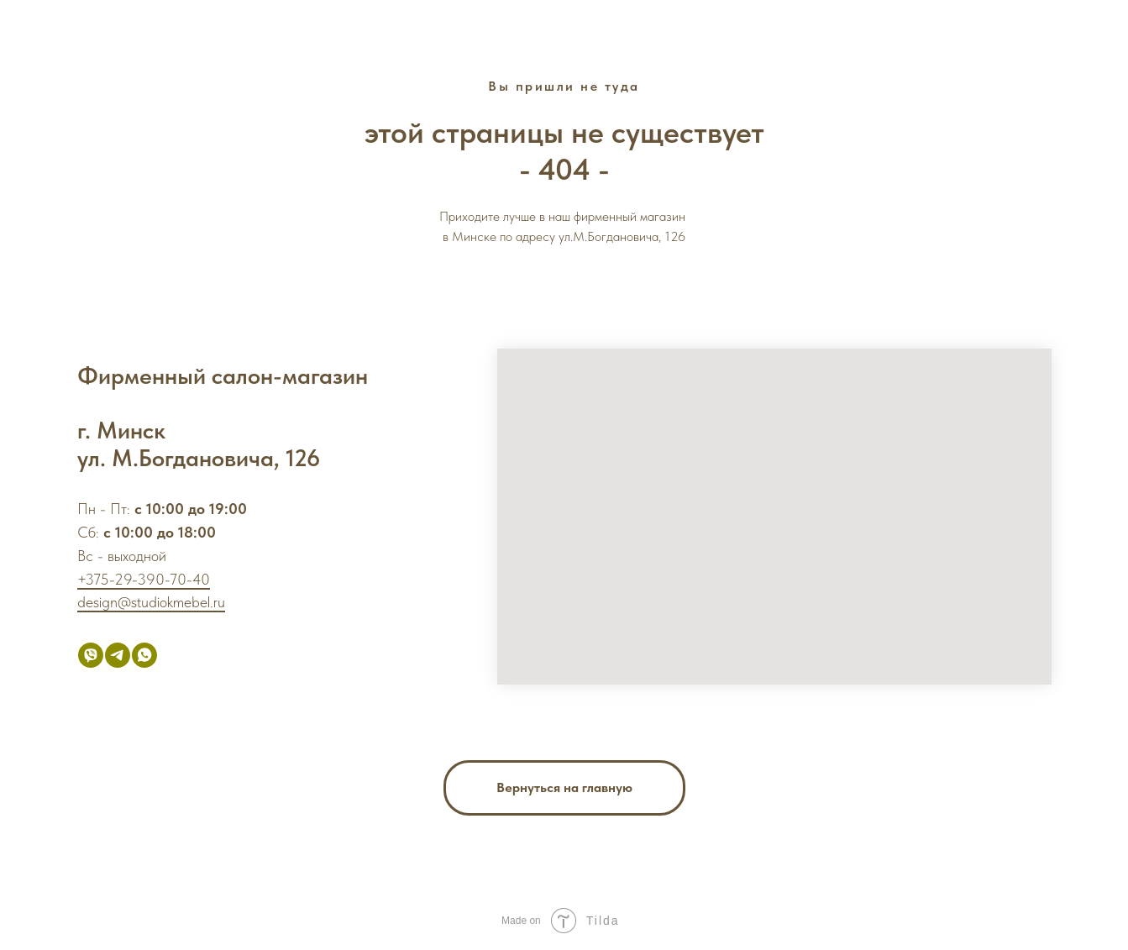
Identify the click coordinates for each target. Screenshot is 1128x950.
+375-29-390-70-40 (143, 579)
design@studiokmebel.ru (151, 602)
